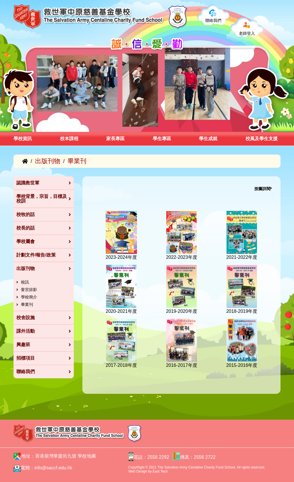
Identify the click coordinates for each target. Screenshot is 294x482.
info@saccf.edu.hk (53, 467)
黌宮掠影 (29, 289)
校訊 (25, 282)
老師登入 (247, 33)
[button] (34, 125)
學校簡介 (29, 297)
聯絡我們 (213, 20)
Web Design (137, 471)
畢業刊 (27, 304)
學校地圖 (87, 456)
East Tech (160, 471)
